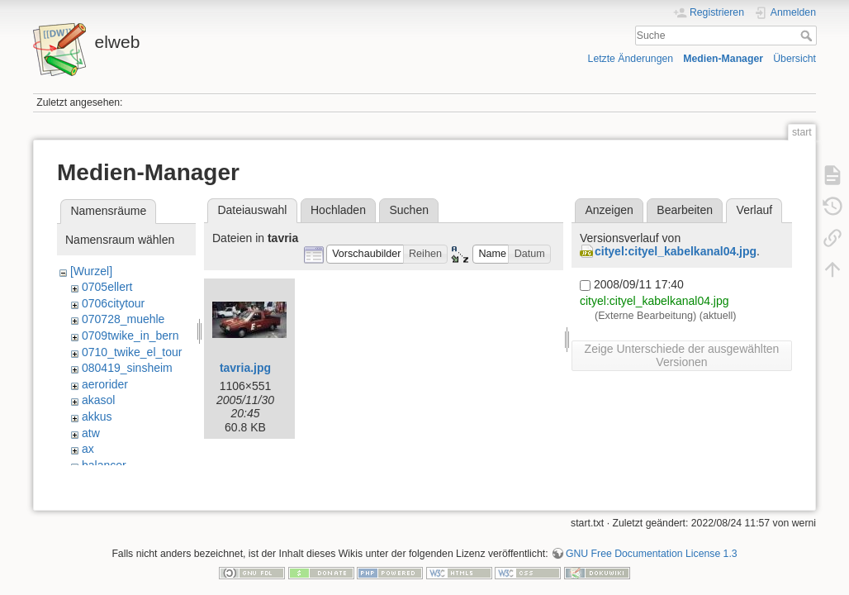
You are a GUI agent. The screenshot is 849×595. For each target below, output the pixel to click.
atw (91, 433)
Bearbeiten (685, 210)
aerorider (105, 384)
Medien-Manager (723, 58)
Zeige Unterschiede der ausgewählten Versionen (682, 355)
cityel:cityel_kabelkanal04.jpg (676, 251)
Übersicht (794, 58)
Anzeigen (609, 210)
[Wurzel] (91, 271)
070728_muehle (123, 319)
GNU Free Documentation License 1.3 (652, 540)
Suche (808, 35)
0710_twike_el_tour (132, 352)
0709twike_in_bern (130, 335)
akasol (98, 400)
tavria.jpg (245, 367)
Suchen (409, 210)
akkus (97, 416)
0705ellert (107, 286)
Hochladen (338, 210)
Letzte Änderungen (631, 58)
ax (88, 448)
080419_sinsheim (127, 367)
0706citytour (113, 303)
